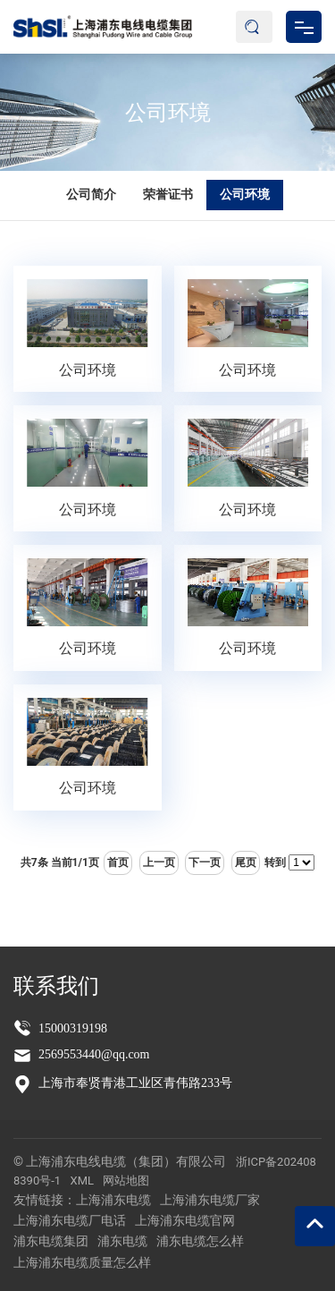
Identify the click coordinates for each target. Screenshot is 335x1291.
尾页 (245, 862)
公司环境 (168, 111)
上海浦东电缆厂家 (210, 1200)
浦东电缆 (122, 1241)
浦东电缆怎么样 (200, 1241)
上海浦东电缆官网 (185, 1220)
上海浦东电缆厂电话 (69, 1220)
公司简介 (91, 194)
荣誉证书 (168, 194)
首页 (118, 862)
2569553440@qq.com (94, 1054)
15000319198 (72, 1028)
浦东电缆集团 (50, 1241)
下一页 (204, 862)
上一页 (159, 862)
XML (83, 1180)
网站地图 (126, 1180)
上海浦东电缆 (113, 1200)
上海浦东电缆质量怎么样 (82, 1262)
